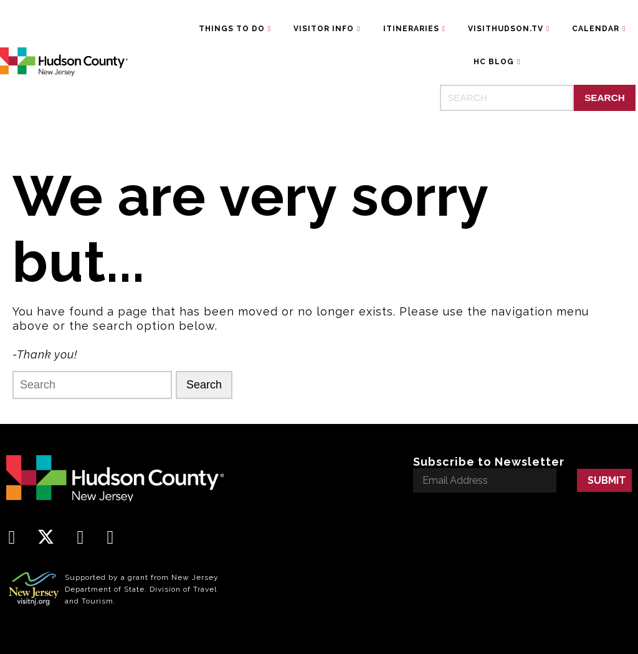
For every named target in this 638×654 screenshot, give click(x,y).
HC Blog (494, 61)
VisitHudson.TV (505, 28)
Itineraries (411, 28)
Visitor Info (323, 28)
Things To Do (232, 28)
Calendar (595, 28)
